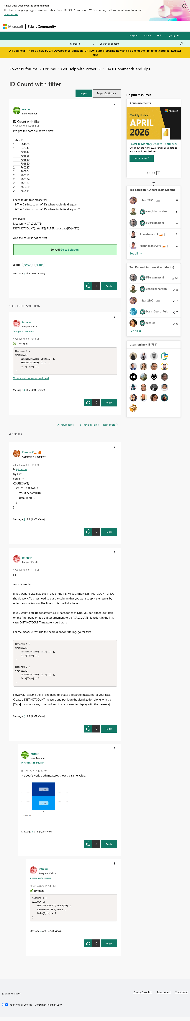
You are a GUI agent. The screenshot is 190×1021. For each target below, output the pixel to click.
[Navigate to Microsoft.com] (13, 26)
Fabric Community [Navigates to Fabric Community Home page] (42, 26)
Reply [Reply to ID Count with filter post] (109, 286)
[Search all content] (141, 43)
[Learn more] (142, 158)
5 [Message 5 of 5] (24, 520)
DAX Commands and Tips (128, 68)
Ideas (96, 26)
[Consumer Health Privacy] (48, 1009)
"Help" (39, 264)
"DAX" (27, 264)
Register (134, 35)
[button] (84, 93)
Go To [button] (172, 35)
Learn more (11, 14)
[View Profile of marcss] (26, 109)
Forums (64, 26)
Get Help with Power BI (81, 68)
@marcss (21, 470)
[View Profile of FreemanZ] (28, 453)
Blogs (129, 26)
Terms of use (164, 996)
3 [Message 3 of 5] (32, 834)
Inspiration (80, 26)
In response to (23, 331)
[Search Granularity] (81, 43)
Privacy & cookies (142, 996)
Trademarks (181, 996)
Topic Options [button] (105, 93)
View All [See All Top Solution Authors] (136, 253)
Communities (112, 26)
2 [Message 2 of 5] (24, 719)
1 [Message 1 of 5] (24, 273)
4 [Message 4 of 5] (24, 391)
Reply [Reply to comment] (109, 403)
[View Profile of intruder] (27, 322)
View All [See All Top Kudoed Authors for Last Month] (136, 331)
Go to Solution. (69, 249)
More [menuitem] (142, 26)
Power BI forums (23, 68)
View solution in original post (31, 379)
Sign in (147, 35)
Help (159, 35)
